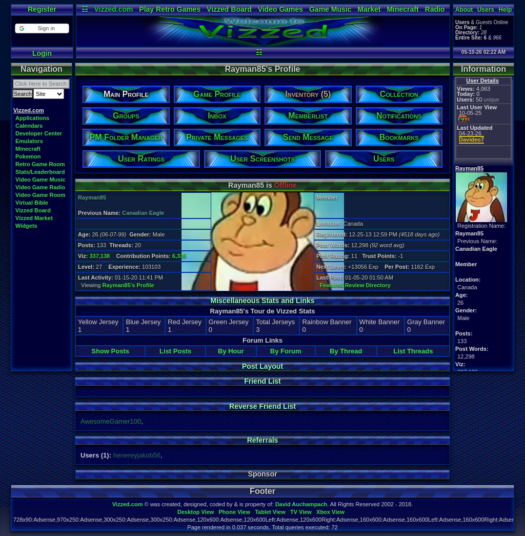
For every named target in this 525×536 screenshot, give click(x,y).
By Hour (231, 351)
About (464, 9)
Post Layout (262, 366)
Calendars (29, 126)
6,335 (179, 256)
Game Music (330, 9)
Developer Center (38, 133)
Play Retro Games (169, 9)
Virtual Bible (31, 203)
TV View (301, 512)
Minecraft (402, 9)
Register (42, 9)
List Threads (413, 351)
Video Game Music (40, 179)
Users (485, 9)
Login (42, 53)
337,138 (99, 256)
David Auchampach (301, 504)
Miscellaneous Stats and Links (262, 300)
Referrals (262, 440)
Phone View (234, 512)
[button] (42, 28)
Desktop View (195, 512)
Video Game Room (40, 195)
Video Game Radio (40, 187)
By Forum (285, 351)
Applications (32, 118)
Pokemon (28, 156)
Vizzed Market (34, 218)
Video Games (280, 9)
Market (368, 9)
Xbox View (330, 512)
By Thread (346, 351)
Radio (435, 9)
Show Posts (110, 351)
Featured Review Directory (355, 285)
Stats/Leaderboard (40, 172)
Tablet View (270, 512)
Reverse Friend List (262, 406)
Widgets (26, 226)
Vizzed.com (113, 9)
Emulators (29, 141)
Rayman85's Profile (128, 285)
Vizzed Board (229, 9)
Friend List (262, 381)
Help (505, 9)
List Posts (175, 351)
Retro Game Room (40, 164)
